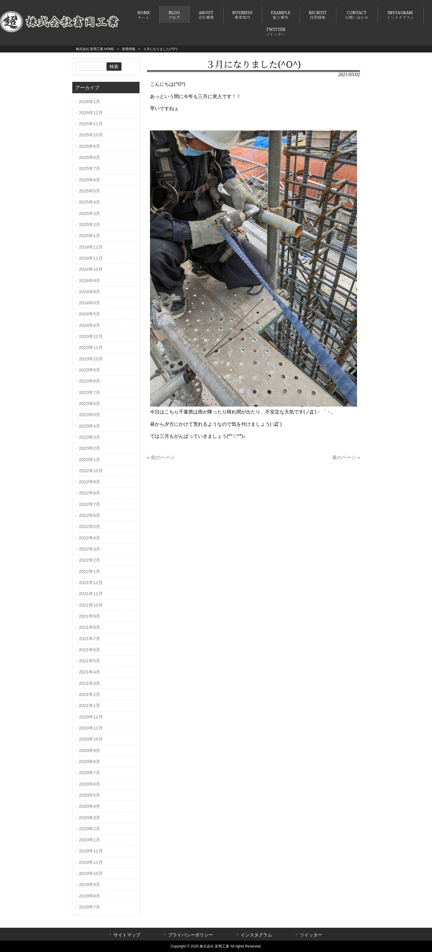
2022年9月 (89, 481)
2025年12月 (91, 112)
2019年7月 (89, 907)
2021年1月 (89, 705)
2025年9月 (89, 146)
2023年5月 (89, 414)
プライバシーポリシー (190, 935)
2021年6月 (89, 649)
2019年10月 (91, 873)
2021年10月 (91, 605)
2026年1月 (89, 101)
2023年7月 (89, 392)
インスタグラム (256, 935)
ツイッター (311, 935)
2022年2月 (89, 560)
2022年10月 (91, 470)
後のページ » (346, 457)
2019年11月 (91, 862)
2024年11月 (91, 258)
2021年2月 (89, 694)
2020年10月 (91, 739)
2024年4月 (89, 325)
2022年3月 (89, 549)
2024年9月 (89, 280)
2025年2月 (89, 224)
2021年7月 (89, 638)
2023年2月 (89, 448)
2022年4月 (89, 538)
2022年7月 (89, 504)
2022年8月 (89, 493)
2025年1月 (89, 235)
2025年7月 (89, 168)
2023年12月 (91, 336)
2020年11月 (91, 728)
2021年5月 (89, 660)
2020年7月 (89, 772)
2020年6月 (89, 784)
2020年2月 (89, 828)
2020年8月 (89, 761)
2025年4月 (89, 202)
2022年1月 (89, 571)
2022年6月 (89, 515)
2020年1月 (89, 839)
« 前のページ (161, 457)
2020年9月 (89, 750)
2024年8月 (89, 291)
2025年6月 (89, 180)
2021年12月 (91, 582)
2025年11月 (91, 123)
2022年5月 (89, 526)
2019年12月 (91, 851)
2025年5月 (89, 191)
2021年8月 (89, 627)
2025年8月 (89, 157)
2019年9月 (89, 884)
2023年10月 (91, 359)
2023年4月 (89, 426)
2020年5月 (89, 795)
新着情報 (128, 49)
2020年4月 (89, 806)
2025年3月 (89, 213)
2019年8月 (89, 896)
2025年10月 (91, 135)
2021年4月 (89, 672)
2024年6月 (89, 302)
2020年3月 (89, 817)
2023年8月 (89, 381)
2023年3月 (89, 437)
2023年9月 (89, 370)
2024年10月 (91, 269)
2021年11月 (91, 593)
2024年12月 (91, 247)
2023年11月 (91, 347)
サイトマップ (126, 935)
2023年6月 (89, 403)
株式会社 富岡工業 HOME (95, 49)
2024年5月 (89, 314)
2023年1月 (89, 459)
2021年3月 (89, 683)
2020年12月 (91, 717)
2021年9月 (89, 616)
